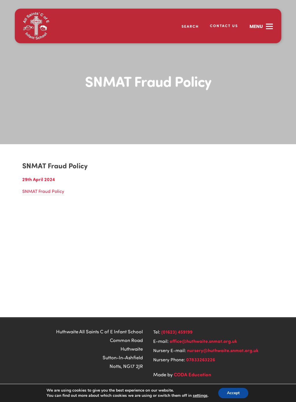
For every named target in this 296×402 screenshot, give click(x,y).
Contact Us (224, 25)
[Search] (186, 26)
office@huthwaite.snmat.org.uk (203, 341)
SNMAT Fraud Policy (43, 191)
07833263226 (200, 359)
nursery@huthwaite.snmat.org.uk (222, 350)
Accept (233, 393)
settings (200, 395)
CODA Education (192, 374)
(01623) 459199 (177, 332)
